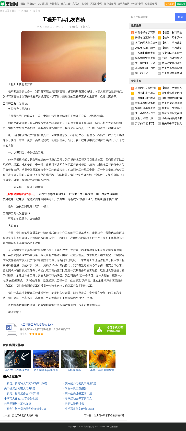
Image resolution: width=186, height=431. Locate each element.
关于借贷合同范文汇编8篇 (19, 388)
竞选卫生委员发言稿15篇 (25, 416)
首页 (14, 11)
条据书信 (54, 3)
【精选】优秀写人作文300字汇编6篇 (25, 383)
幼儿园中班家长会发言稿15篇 (109, 416)
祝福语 (84, 3)
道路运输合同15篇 (172, 98)
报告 (22, 3)
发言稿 (36, 11)
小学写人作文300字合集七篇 (21, 398)
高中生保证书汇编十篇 (78, 393)
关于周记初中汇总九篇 (17, 404)
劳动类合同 (137, 3)
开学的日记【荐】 (145, 123)
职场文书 (32, 3)
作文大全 (66, 3)
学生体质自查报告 (76, 388)
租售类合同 (151, 3)
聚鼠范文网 (89, 427)
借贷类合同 (110, 3)
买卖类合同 (96, 3)
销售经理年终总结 (145, 108)
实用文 (75, 3)
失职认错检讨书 (74, 404)
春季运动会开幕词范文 (78, 398)
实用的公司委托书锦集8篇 (80, 383)
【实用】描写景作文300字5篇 (21, 393)
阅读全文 (73, 27)
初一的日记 (141, 73)
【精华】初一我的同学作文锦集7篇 (25, 409)
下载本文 (85, 27)
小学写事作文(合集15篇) (79, 409)
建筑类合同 (124, 3)
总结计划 (43, 3)
